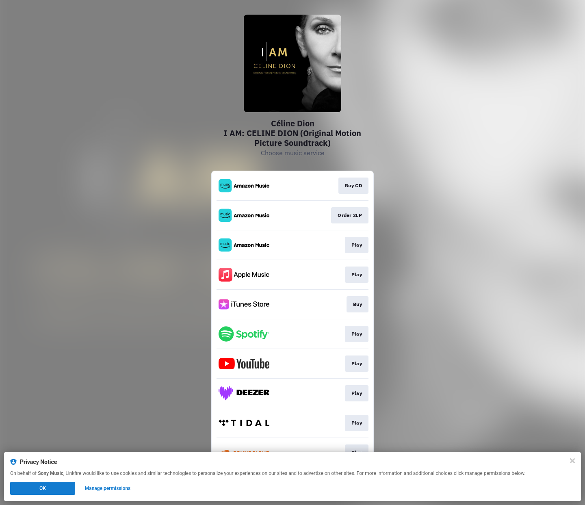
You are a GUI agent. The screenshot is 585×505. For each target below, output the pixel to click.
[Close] (572, 460)
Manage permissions (108, 488)
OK (42, 488)
